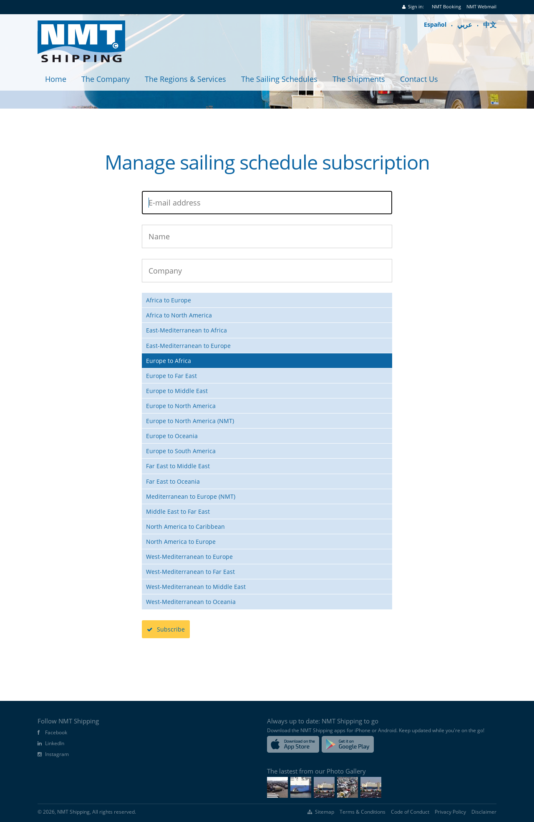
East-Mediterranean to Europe (188, 346)
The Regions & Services (185, 79)
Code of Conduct (410, 811)
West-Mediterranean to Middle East (196, 587)
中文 (489, 24)
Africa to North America (179, 315)
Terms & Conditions (362, 811)
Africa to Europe (168, 300)
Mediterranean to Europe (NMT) (190, 496)
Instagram (57, 754)
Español (435, 24)
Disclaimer (483, 811)
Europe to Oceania (172, 436)
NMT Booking (446, 7)
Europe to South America (181, 451)
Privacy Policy (450, 811)
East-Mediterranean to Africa (186, 330)
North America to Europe (181, 541)
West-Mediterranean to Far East (190, 572)
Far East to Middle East (178, 466)
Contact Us (419, 79)
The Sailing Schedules (279, 79)
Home (55, 79)
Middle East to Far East (178, 511)
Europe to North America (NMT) (190, 421)
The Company (105, 79)
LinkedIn (54, 743)
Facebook (56, 732)
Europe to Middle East (177, 391)
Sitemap (324, 811)
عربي (464, 24)
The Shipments (358, 79)
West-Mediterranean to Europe (189, 557)
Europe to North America (181, 406)
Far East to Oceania (173, 481)
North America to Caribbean (185, 526)
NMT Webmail (481, 7)
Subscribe (166, 629)
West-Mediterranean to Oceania (191, 602)
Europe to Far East (171, 376)
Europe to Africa (168, 361)
